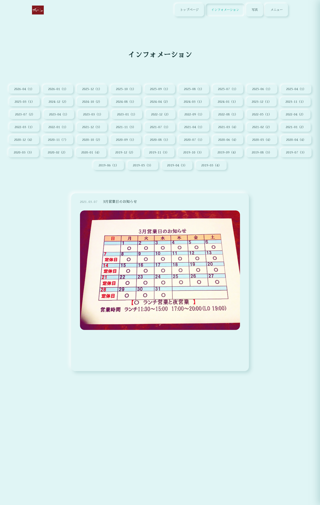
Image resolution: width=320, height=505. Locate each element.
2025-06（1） (262, 89)
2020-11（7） (58, 139)
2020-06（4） (228, 139)
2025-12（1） (92, 89)
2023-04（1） (59, 114)
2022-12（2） (160, 114)
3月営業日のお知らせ (120, 204)
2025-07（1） (228, 89)
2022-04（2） (295, 114)
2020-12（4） (24, 139)
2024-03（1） (194, 101)
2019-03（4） (211, 165)
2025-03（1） (24, 101)
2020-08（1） (160, 139)
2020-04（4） (296, 139)
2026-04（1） (24, 89)
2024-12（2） (58, 101)
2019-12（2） (125, 152)
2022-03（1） (24, 127)
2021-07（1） (160, 127)
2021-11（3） (126, 127)
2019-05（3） (143, 165)
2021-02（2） (262, 127)
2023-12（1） (261, 101)
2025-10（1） (126, 89)
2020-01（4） (91, 152)
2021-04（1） (194, 127)
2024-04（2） (160, 101)
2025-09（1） (160, 89)
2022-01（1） (58, 127)
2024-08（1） (126, 101)
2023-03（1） (93, 114)
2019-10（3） (193, 152)
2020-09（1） (126, 139)
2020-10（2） (92, 139)
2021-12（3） (92, 127)
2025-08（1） (194, 89)
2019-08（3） (262, 152)
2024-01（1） (228, 101)
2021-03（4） (228, 127)
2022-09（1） (194, 114)
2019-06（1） (109, 165)
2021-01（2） (295, 127)
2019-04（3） (177, 165)
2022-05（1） (262, 114)
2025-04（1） (296, 89)
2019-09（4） (228, 152)
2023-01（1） (127, 114)
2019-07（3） (296, 152)
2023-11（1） (295, 101)
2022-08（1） (228, 114)
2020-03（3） (24, 152)
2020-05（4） (262, 139)
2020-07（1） (194, 139)
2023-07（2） (25, 114)
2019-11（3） (159, 152)
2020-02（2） (57, 152)
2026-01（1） (58, 89)
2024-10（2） (92, 101)
